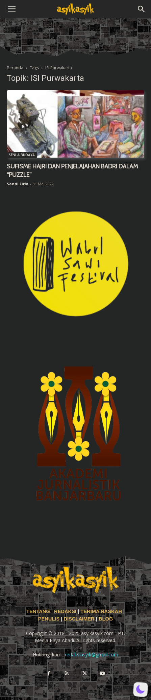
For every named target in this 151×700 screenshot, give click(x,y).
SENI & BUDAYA (22, 155)
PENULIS (49, 619)
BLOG (106, 619)
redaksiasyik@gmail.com (91, 654)
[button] (11, 9)
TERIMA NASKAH (101, 611)
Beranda (15, 68)
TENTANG (38, 611)
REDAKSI (65, 611)
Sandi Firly (17, 183)
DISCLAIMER (79, 619)
